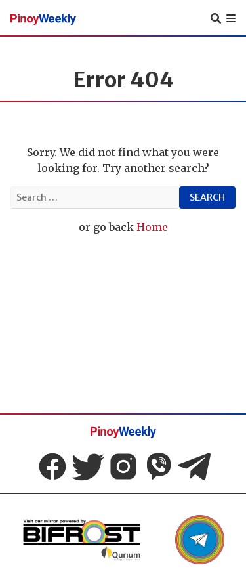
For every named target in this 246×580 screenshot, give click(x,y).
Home (152, 227)
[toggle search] (216, 18)
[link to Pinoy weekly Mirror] (81, 539)
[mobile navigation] (231, 18)
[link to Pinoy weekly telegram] (199, 539)
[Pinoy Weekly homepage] (43, 18)
